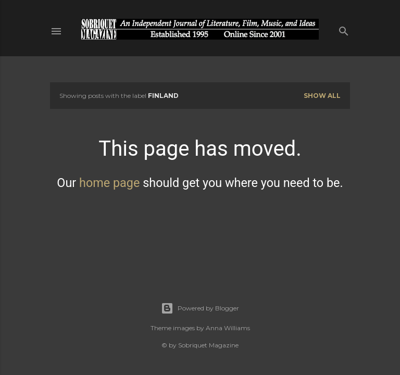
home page (109, 183)
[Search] (344, 29)
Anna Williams (228, 328)
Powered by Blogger (200, 308)
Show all (322, 95)
